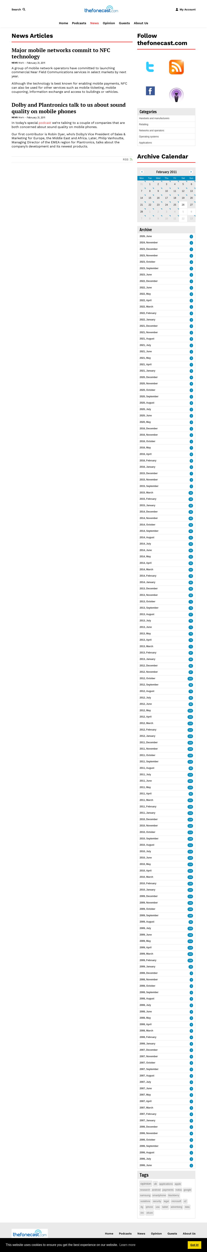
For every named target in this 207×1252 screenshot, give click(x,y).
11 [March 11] (175, 218)
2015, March (146, 492)
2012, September (149, 684)
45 (191, 518)
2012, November (149, 672)
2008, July (145, 1005)
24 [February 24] (166, 204)
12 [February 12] (183, 191)
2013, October (147, 601)
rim (142, 1213)
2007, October (147, 1062)
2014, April (145, 563)
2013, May (145, 633)
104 (190, 877)
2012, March (146, 723)
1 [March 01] (150, 211)
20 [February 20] (191, 198)
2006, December (148, 1126)
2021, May (145, 358)
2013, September (149, 607)
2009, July (145, 928)
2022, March (146, 306)
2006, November (149, 1133)
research (145, 1189)
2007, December (148, 1050)
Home (63, 23)
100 (190, 717)
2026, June (146, 236)
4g (141, 1207)
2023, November (149, 255)
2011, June (146, 780)
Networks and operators (151, 130)
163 (190, 954)
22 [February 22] (150, 204)
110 (190, 723)
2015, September (149, 486)
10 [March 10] (166, 218)
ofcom (149, 1213)
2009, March (146, 953)
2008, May (145, 1018)
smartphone (159, 1195)
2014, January (147, 582)
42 (191, 531)
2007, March (146, 1107)
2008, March (146, 1030)
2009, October (147, 909)
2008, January (147, 1043)
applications (166, 1183)
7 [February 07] (141, 191)
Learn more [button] (127, 1244)
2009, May (145, 941)
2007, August (147, 1075)
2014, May (145, 556)
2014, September (149, 531)
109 (190, 749)
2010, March (146, 877)
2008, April (145, 1024)
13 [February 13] (191, 191)
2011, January (147, 812)
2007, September (149, 1069)
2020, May (145, 422)
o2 (185, 1201)
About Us (141, 23)
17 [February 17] (166, 198)
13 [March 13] (191, 218)
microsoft (176, 1201)
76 (191, 608)
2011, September (149, 761)
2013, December (148, 588)
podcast (45, 123)
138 (190, 807)
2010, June (146, 857)
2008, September (149, 992)
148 (190, 916)
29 (191, 967)
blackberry (173, 1195)
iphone (149, 1207)
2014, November (149, 518)
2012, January (147, 736)
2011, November (149, 748)
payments (167, 1189)
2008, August (147, 998)
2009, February (148, 960)
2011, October (147, 755)
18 (191, 499)
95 (191, 659)
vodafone (145, 1201)
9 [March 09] (158, 218)
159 (190, 928)
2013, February (148, 652)
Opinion (109, 23)
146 (190, 903)
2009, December (148, 896)
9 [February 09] (158, 191)
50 (191, 550)
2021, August (147, 338)
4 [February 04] (175, 184)
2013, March (146, 646)
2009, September (149, 915)
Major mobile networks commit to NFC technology (61, 53)
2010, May (145, 864)
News (94, 23)
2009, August (147, 921)
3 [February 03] (166, 184)
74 (191, 640)
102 (190, 679)
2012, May (145, 710)
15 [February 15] (150, 198)
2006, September (149, 1146)
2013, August (147, 614)
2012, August (147, 691)
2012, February (148, 729)
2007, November (149, 1056)
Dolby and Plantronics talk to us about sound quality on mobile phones (69, 108)
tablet (165, 1207)
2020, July (145, 409)
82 (191, 794)
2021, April (145, 364)
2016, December (148, 428)
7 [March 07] (141, 218)
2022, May (145, 294)
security (157, 1201)
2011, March (146, 800)
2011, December (148, 742)
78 (191, 576)
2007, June (146, 1088)
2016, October (147, 441)
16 (191, 493)
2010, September (149, 838)
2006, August (147, 1152)
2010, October (147, 832)
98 (191, 685)
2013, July (145, 620)
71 (191, 602)
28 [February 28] (141, 211)
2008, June (146, 1011)
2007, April (145, 1101)
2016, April (145, 454)
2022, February (148, 313)
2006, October (147, 1139)
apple (178, 1183)
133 (190, 711)
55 (191, 563)
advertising (176, 1207)
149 (190, 909)
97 (191, 653)
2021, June (146, 351)
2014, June (146, 550)
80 (191, 704)
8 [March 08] (150, 218)
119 (190, 762)
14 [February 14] (141, 198)
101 (190, 800)
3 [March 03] (166, 211)
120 (190, 781)
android (156, 1189)
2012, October (147, 678)
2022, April (145, 300)
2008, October (147, 985)
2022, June (146, 287)
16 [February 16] (158, 198)
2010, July (145, 851)
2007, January (147, 1120)
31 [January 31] (141, 184)
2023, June (146, 274)
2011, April (145, 793)
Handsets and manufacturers (154, 118)
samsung (145, 1195)
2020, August (147, 402)
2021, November (149, 332)
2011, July (145, 774)
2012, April (145, 716)
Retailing (143, 124)
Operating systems (149, 136)
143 (190, 890)
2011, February (148, 806)
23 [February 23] (158, 204)
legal (166, 1201)
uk (155, 1183)
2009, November (149, 902)
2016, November (149, 434)
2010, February (148, 883)
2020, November (149, 383)
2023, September (149, 268)
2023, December (148, 249)
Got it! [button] (194, 1244)
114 (190, 864)
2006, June (146, 1165)
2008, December (148, 973)
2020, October (147, 390)
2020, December (148, 377)
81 (191, 666)
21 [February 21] (141, 204)
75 (191, 621)
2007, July (145, 1082)
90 (191, 768)
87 (191, 672)
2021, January (147, 370)
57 (191, 615)
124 (190, 775)
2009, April (145, 947)
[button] (19, 9)
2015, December (148, 473)
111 (190, 845)
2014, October (147, 524)
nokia (179, 1189)
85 (191, 582)
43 (191, 544)
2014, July (145, 543)
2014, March (146, 569)
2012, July (145, 697)
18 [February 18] (175, 198)
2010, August (147, 845)
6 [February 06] (191, 184)
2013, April (145, 639)
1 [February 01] (150, 184)
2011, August (147, 768)
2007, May (145, 1094)
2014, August (147, 537)
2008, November (149, 979)
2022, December (148, 281)
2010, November (149, 825)
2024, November (149, 242)
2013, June (146, 627)
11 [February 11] (175, 191)
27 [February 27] (191, 204)
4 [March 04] (175, 211)
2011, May (145, 787)
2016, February (148, 460)
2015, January (147, 505)
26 (191, 506)
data (187, 1207)
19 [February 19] (183, 198)
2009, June (146, 934)
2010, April (145, 870)
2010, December (148, 819)
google (187, 1189)
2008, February (148, 1037)
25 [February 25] (175, 204)
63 (191, 570)
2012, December (148, 665)
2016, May (145, 447)
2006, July (145, 1158)
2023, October (147, 261)
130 (190, 755)
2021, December (148, 326)
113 (190, 730)
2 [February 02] (158, 184)
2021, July (145, 345)
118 (190, 820)
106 (190, 743)
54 (191, 525)
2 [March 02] (158, 211)
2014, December (148, 511)
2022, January (147, 319)
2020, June (146, 415)
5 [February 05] (183, 184)
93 (191, 922)
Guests (124, 23)
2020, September (149, 396)
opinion (145, 1184)
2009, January (147, 966)
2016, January (147, 466)
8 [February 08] (150, 191)
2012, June (146, 704)
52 (191, 557)
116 (190, 813)
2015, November (149, 479)
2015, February (148, 499)
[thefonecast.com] (101, 9)
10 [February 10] (166, 191)
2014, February (148, 575)
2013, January (147, 659)
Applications (145, 142)
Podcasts (79, 23)
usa (157, 1207)
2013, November (149, 595)
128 (190, 858)
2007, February (148, 1114)
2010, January (147, 889)
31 (191, 538)
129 (190, 736)
